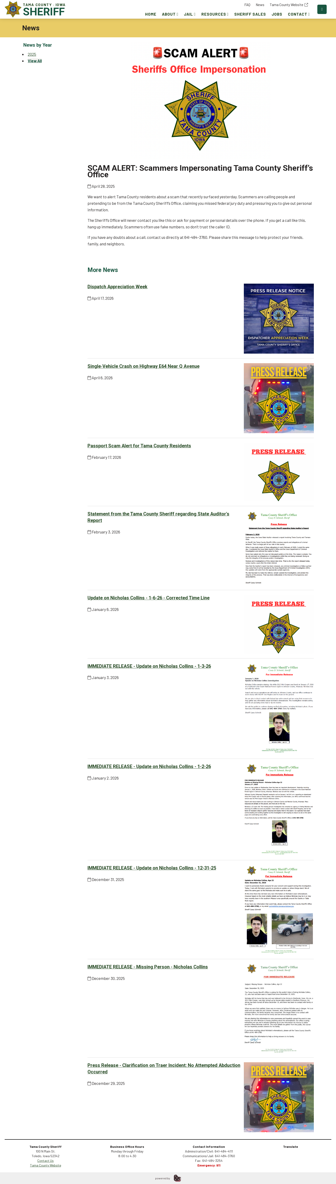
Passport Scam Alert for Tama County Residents (139, 446)
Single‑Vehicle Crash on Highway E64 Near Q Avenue (144, 366)
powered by (162, 1178)
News (260, 5)
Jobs (277, 14)
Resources (215, 14)
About (170, 14)
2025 (32, 54)
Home (150, 14)
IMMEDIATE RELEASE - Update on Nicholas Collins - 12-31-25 (152, 868)
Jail (190, 14)
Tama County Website (289, 5)
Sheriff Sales (250, 14)
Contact (299, 14)
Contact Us (45, 1161)
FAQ (247, 5)
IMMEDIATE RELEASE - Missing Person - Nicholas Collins (148, 967)
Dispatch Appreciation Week (117, 286)
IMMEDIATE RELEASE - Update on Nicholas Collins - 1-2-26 (149, 766)
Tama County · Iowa (36, 9)
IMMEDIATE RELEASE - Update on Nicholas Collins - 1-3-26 (149, 666)
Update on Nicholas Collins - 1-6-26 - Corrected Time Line (149, 598)
